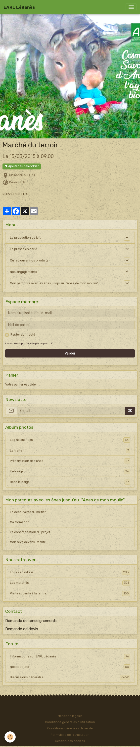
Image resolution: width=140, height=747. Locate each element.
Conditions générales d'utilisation (70, 722)
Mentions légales (70, 716)
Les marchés (70, 582)
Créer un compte (15, 343)
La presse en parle (23, 249)
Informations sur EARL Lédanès (70, 656)
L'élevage (70, 471)
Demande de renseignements (31, 620)
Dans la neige (70, 482)
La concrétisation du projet (30, 532)
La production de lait (25, 237)
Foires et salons (70, 572)
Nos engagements (23, 272)
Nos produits (70, 666)
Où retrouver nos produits (29, 260)
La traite (70, 450)
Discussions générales (70, 677)
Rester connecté (22, 334)
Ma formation (20, 522)
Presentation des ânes (70, 460)
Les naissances (70, 439)
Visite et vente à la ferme (70, 593)
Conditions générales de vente (70, 728)
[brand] (19, 7)
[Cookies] (10, 737)
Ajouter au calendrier (21, 166)
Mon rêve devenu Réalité (28, 542)
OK (130, 411)
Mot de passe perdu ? (39, 343)
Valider (70, 353)
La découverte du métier (28, 512)
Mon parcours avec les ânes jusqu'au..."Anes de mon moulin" (54, 283)
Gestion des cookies (70, 741)
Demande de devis (21, 629)
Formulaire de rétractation (70, 735)
